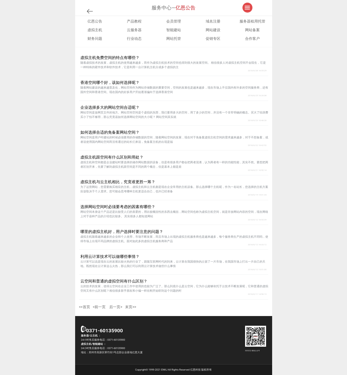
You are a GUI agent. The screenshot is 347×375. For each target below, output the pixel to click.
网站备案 (252, 30)
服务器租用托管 (252, 21)
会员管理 (173, 21)
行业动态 (134, 38)
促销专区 (213, 38)
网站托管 (173, 38)
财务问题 (94, 38)
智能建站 (173, 30)
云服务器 (134, 30)
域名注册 (213, 21)
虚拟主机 (94, 30)
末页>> (130, 307)
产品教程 (134, 21)
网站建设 (213, 30)
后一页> (115, 307)
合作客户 (252, 38)
